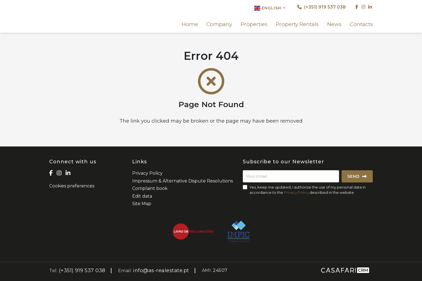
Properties (254, 24)
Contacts (361, 24)
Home (190, 24)
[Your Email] (291, 176)
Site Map (141, 203)
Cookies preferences (71, 186)
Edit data (142, 196)
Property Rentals (297, 24)
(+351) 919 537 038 (321, 7)
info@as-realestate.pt (161, 270)
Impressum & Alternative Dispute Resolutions (182, 181)
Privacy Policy (147, 173)
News (334, 24)
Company (219, 24)
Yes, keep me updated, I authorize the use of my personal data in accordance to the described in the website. (307, 189)
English (270, 8)
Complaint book (150, 188)
